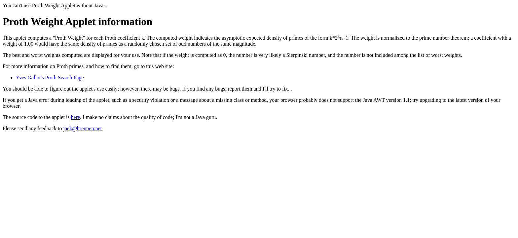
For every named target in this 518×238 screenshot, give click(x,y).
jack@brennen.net (82, 128)
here (75, 117)
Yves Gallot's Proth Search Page (50, 77)
